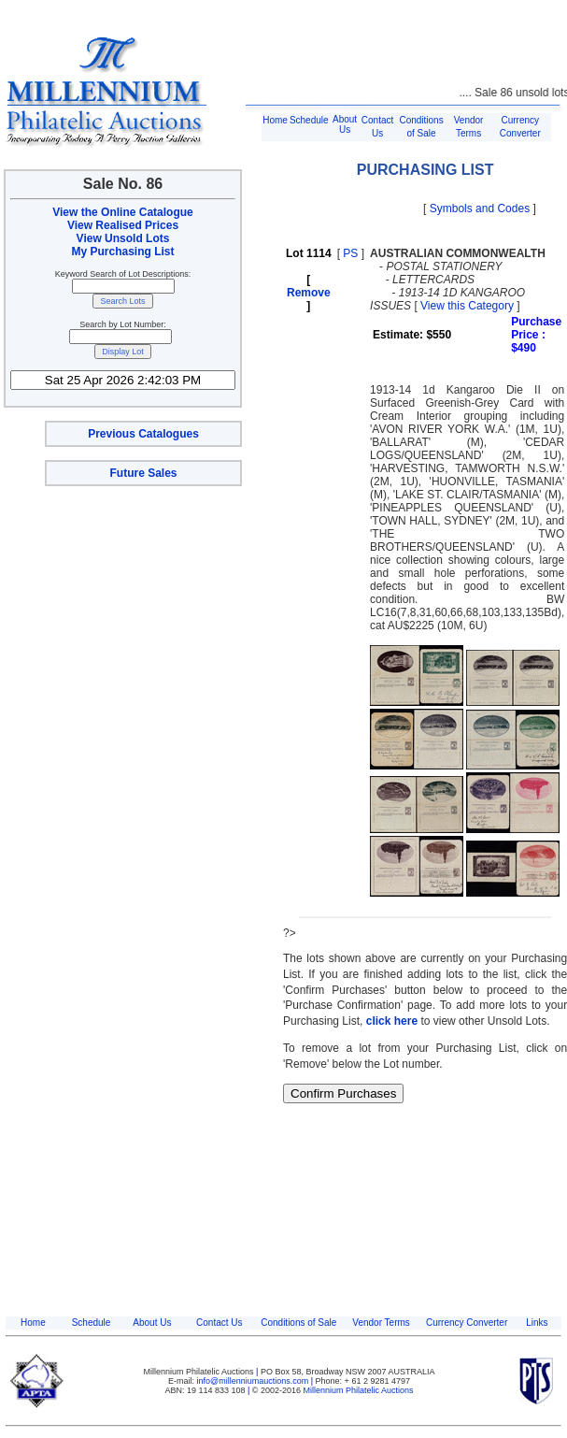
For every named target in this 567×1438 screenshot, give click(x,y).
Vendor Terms (381, 1322)
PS (350, 253)
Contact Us (219, 1322)
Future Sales (143, 473)
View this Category (467, 305)
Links (536, 1322)
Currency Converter (466, 1322)
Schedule (309, 120)
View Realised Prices (122, 225)
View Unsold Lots (123, 238)
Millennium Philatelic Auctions (359, 1390)
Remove (309, 292)
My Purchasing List (122, 251)
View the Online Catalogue (122, 212)
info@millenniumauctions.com (254, 1381)
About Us (345, 124)
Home (275, 120)
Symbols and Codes (480, 208)
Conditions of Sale (298, 1322)
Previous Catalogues (143, 433)
